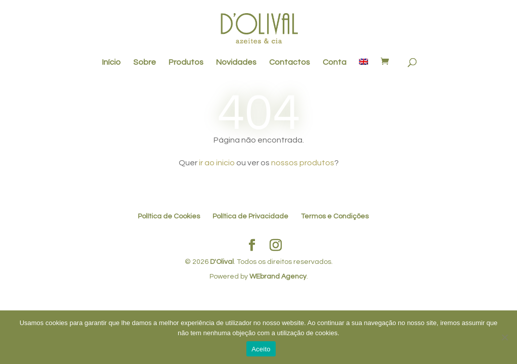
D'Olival (222, 261)
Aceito (261, 349)
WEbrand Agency (277, 276)
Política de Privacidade (250, 216)
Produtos (186, 62)
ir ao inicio (217, 163)
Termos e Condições (335, 216)
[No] (504, 337)
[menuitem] (363, 67)
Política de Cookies (169, 216)
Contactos (289, 62)
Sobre (144, 62)
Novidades (236, 62)
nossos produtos (302, 163)
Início (111, 62)
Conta (334, 62)
